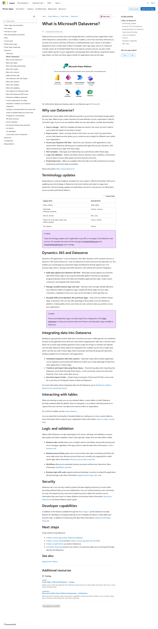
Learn (44, 16)
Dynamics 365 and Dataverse (132, 26)
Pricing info (95, 104)
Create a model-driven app (56, 544)
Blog (29, 622)
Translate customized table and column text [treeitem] (20, 109)
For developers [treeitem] (11, 131)
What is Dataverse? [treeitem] (12, 57)
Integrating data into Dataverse (132, 29)
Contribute (39, 622)
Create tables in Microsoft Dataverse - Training (58, 582)
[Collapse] (34, 16)
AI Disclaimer (7, 622)
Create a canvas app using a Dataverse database (64, 537)
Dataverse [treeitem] (9, 53)
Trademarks (91, 622)
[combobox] (20, 21)
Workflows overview (64, 467)
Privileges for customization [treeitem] (15, 116)
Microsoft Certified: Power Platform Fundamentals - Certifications (64, 593)
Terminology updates (129, 23)
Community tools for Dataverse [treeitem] (16, 134)
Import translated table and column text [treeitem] (19, 112)
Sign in (153, 3)
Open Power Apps (148, 9)
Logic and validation (129, 35)
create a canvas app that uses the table (85, 541)
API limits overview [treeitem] (12, 119)
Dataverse (74, 16)
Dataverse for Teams (49, 561)
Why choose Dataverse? (65, 169)
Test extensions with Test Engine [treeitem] (17, 78)
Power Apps (65, 16)
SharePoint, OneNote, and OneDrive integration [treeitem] (18, 104)
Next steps (125, 44)
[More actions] (114, 16)
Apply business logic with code (89, 475)
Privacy (48, 622)
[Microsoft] (4, 3)
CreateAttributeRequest (53, 244)
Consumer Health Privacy (63, 622)
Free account (134, 9)
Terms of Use (80, 622)
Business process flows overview (82, 459)
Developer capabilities (129, 41)
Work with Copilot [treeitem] (12, 69)
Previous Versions (20, 622)
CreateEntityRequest (90, 241)
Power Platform (53, 16)
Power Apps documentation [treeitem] (13, 25)
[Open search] (147, 3)
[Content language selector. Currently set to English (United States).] (13, 617)
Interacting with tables (129, 32)
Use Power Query (52, 547)
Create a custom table (54, 541)
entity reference (71, 411)
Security (125, 38)
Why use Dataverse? (129, 20)
